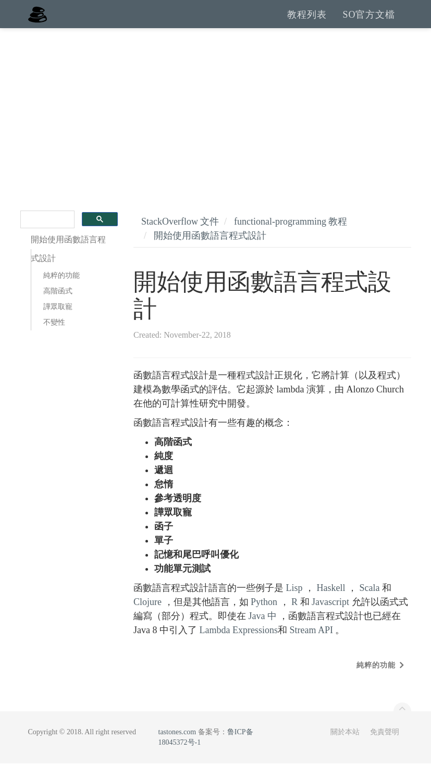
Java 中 (263, 629)
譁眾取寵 (57, 320)
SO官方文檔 (368, 21)
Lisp (294, 601)
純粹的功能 (61, 289)
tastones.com (177, 745)
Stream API (311, 643)
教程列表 (307, 21)
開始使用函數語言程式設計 (210, 249)
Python (264, 615)
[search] (47, 233)
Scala (370, 601)
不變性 (54, 336)
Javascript (330, 615)
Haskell (331, 601)
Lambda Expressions (238, 643)
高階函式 (57, 305)
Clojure (147, 615)
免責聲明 (384, 745)
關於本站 (345, 745)
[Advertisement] (215, 120)
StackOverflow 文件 (180, 235)
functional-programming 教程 (290, 235)
